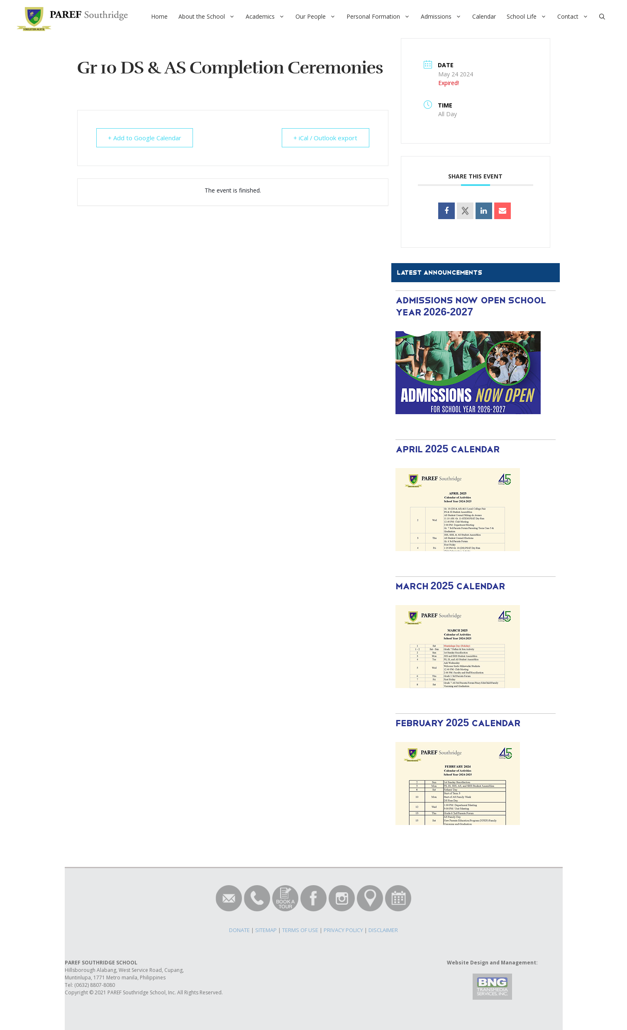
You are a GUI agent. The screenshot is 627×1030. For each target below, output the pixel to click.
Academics (268, 16)
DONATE (239, 930)
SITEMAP (266, 930)
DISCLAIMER (383, 930)
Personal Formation (380, 16)
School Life (529, 16)
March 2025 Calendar (450, 586)
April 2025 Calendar (447, 449)
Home (159, 16)
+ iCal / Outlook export (325, 138)
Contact (575, 16)
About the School (209, 16)
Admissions (444, 16)
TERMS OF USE (300, 930)
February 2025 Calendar (458, 723)
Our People (318, 16)
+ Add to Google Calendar (145, 138)
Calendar (484, 16)
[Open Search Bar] (602, 16)
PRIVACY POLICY (343, 930)
